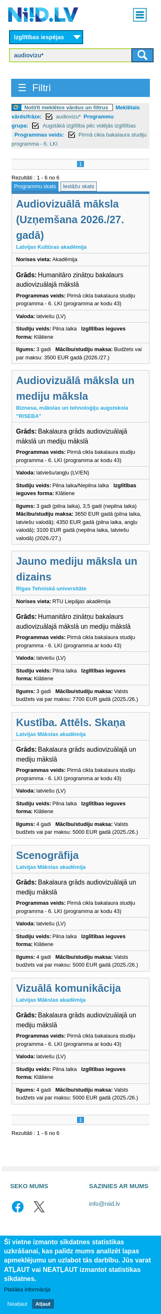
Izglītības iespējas (39, 37)
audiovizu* (68, 116)
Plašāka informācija (27, 1290)
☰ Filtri (34, 87)
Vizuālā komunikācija (68, 988)
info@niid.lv (104, 1204)
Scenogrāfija (47, 855)
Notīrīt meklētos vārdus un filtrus (66, 107)
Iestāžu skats (78, 186)
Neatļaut (17, 1304)
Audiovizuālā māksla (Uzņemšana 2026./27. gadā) (70, 219)
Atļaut (43, 1304)
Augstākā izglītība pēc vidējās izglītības (88, 126)
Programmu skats (35, 186)
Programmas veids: (39, 135)
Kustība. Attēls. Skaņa (70, 722)
